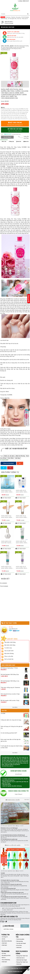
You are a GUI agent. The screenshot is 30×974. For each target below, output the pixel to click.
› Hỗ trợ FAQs (19, 945)
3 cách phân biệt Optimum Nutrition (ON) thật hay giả (13, 835)
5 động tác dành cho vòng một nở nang (10, 880)
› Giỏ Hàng (3, 953)
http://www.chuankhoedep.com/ (15, 971)
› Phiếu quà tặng (19, 941)
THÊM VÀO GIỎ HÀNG (15, 130)
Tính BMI (3, 873)
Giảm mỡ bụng (4, 18)
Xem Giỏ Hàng (7, 137)
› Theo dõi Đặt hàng (5, 959)
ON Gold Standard (25, 17)
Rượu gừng (18, 17)
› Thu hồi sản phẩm (20, 939)
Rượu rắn (19, 18)
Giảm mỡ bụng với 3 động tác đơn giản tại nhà (11, 884)
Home (2, 45)
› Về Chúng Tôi (4, 936)
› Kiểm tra (3, 957)
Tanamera (13, 17)
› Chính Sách (4, 943)
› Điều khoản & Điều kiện (6, 941)
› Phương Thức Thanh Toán (22, 955)
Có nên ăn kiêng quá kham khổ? (8, 888)
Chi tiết (4, 141)
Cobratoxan (7, 17)
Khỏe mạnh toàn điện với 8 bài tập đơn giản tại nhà (12, 892)
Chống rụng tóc (25, 18)
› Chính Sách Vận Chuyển (21, 960)
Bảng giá (11, 141)
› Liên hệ (3, 939)
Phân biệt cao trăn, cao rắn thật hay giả (9, 828)
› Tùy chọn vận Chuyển (21, 943)
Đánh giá (26, 141)
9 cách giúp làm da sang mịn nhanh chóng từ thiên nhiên (13, 896)
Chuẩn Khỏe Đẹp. (14, 968)
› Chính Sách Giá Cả (20, 957)
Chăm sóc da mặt (9, 455)
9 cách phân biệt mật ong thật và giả (9, 839)
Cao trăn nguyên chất (12, 18)
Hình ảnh (18, 141)
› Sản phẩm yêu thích (5, 955)
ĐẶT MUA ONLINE (15, 123)
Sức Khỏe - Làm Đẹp (9, 45)
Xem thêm (15, 707)
